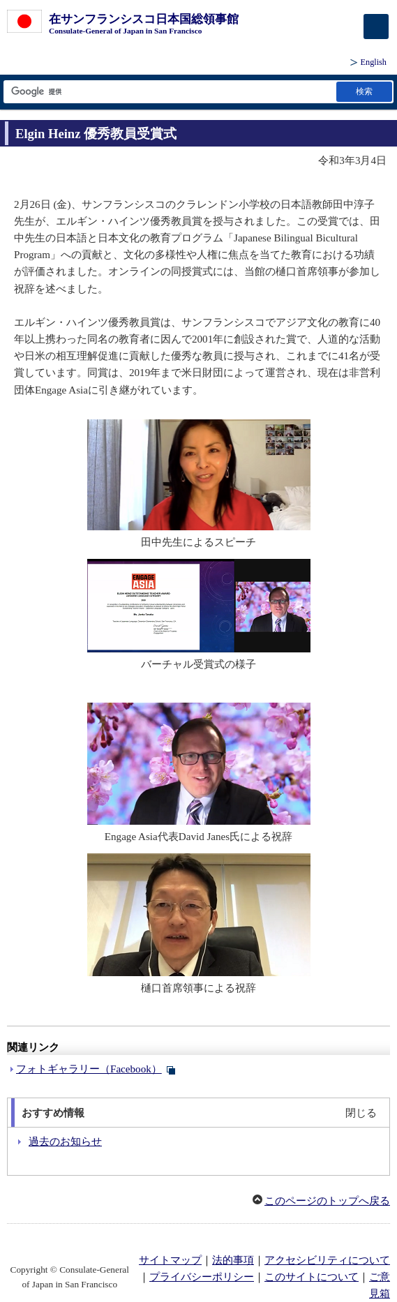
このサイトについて (311, 1276)
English (374, 62)
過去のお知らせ (65, 1141)
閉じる (361, 1112)
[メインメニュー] (376, 26)
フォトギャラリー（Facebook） (89, 1069)
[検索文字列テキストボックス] (169, 92)
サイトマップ (170, 1260)
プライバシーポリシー (201, 1276)
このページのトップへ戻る (327, 1200)
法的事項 (233, 1260)
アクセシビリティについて (327, 1260)
